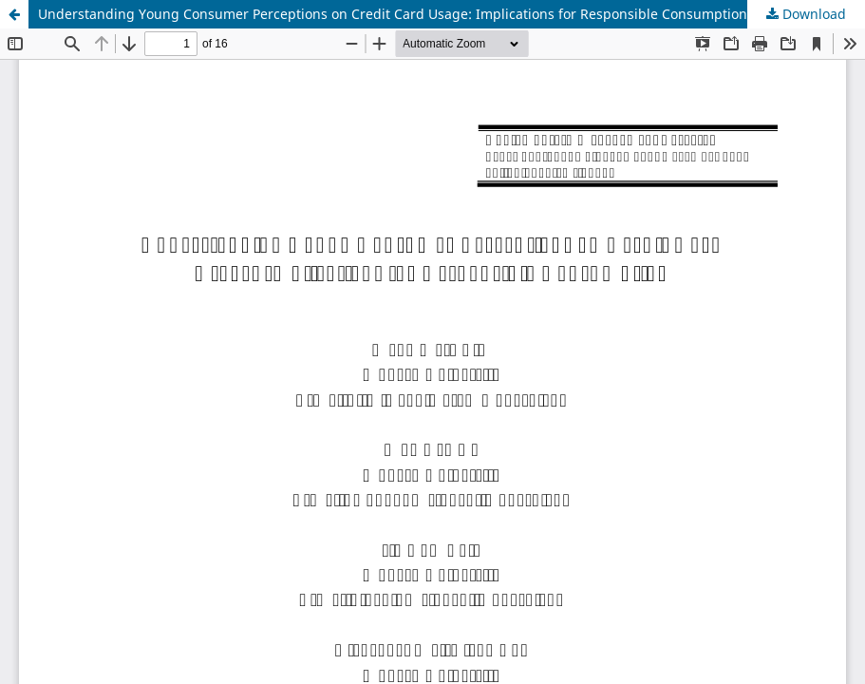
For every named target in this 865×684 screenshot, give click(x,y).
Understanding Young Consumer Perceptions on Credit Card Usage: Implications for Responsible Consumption (392, 14)
